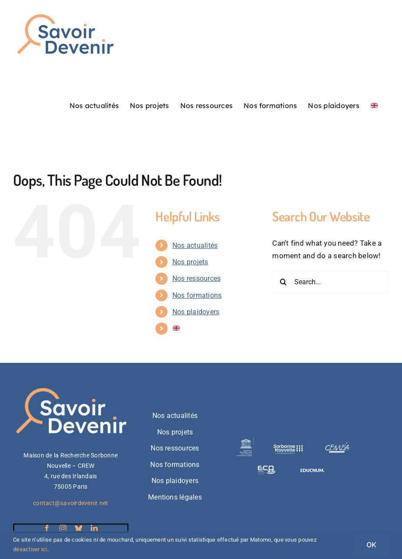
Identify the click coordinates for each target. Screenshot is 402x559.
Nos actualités (195, 245)
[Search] (283, 282)
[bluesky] (78, 528)
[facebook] (46, 528)
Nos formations (197, 295)
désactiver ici (30, 549)
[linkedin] (94, 528)
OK (371, 544)
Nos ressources (196, 278)
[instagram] (62, 528)
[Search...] (330, 282)
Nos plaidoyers (196, 312)
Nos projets (190, 262)
